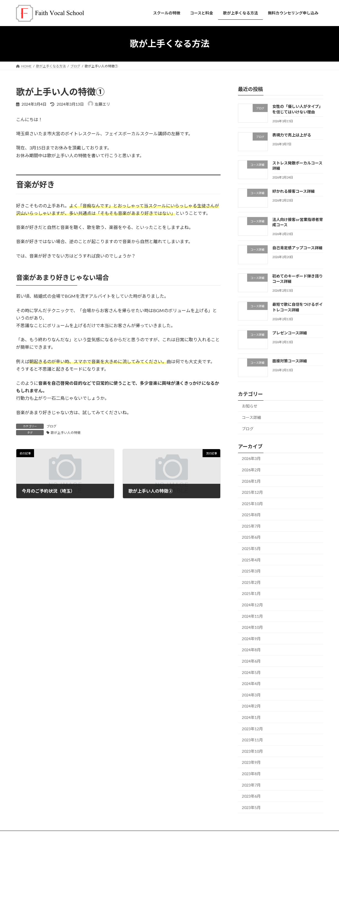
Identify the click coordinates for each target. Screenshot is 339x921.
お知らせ (249, 406)
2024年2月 (251, 706)
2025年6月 (251, 537)
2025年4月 (251, 559)
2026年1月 (251, 481)
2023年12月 (252, 728)
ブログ (51, 426)
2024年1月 (251, 717)
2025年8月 (251, 514)
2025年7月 (251, 525)
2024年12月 (252, 604)
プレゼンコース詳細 (289, 332)
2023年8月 (251, 773)
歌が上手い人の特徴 (66, 433)
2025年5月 (251, 548)
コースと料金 (65, 836)
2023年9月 (251, 762)
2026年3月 (251, 458)
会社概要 (131, 888)
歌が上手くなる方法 (139, 879)
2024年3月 (251, 694)
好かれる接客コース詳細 (293, 191)
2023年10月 (252, 751)
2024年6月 (251, 661)
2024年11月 (252, 616)
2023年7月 (251, 784)
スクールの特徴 (33, 836)
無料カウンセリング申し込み (146, 860)
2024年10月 (252, 627)
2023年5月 (251, 807)
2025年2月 (251, 582)
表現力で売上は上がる (291, 134)
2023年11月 (252, 739)
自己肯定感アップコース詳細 (297, 247)
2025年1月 (251, 593)
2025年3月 (251, 571)
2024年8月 (251, 649)
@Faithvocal (245, 878)
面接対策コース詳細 (289, 360)
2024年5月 (251, 672)
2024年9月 (251, 638)
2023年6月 (251, 796)
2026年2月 (251, 469)
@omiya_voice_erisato (254, 860)
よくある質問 (120, 836)
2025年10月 (252, 503)
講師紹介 (92, 836)
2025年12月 (252, 492)
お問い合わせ (134, 869)
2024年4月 (251, 683)
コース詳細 (251, 417)
